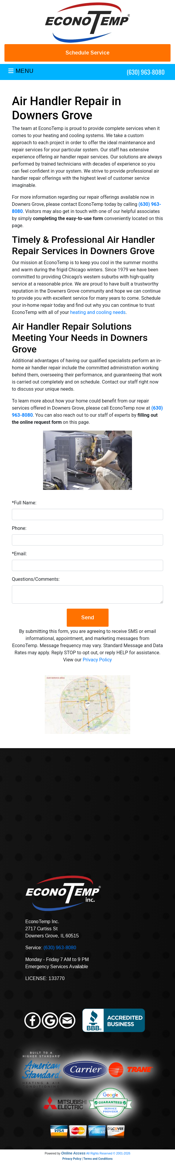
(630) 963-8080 (146, 71)
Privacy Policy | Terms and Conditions (87, 1158)
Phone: (19, 528)
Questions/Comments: (36, 579)
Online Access (73, 1153)
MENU (24, 71)
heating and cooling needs (97, 312)
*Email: (19, 554)
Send (87, 617)
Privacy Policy (97, 660)
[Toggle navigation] (20, 72)
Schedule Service (87, 53)
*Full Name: (24, 503)
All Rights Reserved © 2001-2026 (108, 1153)
